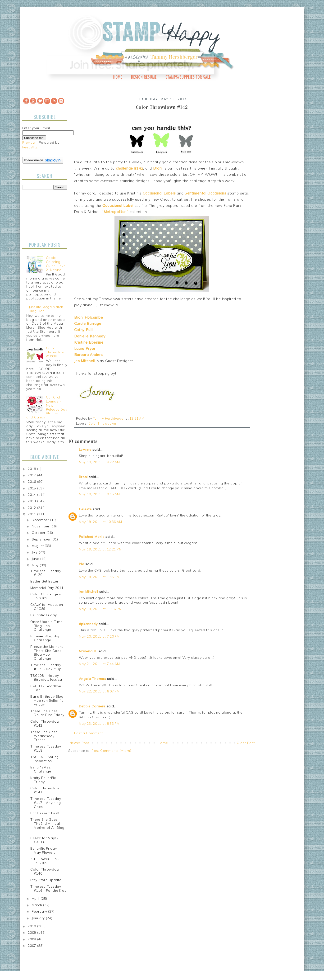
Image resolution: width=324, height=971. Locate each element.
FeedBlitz (30, 147)
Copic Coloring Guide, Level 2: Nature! (56, 264)
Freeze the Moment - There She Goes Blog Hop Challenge (47, 652)
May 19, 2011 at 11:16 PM (100, 609)
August (38, 546)
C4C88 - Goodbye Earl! (45, 688)
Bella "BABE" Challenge (41, 769)
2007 (32, 945)
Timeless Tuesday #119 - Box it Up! (46, 667)
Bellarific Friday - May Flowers (44, 850)
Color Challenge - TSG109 (45, 596)
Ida (81, 564)
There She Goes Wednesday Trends (44, 736)
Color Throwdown (102, 423)
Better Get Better (44, 581)
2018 (32, 469)
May (36, 565)
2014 (32, 495)
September (42, 539)
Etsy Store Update (45, 880)
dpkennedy (88, 624)
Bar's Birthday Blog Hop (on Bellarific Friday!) (46, 700)
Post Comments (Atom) (111, 750)
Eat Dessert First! (44, 813)
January (39, 918)
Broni (83, 477)
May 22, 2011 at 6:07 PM (99, 691)
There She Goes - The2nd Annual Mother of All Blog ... (47, 825)
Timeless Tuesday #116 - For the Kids (48, 888)
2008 (32, 939)
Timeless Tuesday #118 (45, 748)
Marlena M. (88, 651)
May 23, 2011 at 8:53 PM (99, 723)
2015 (32, 488)
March (37, 905)
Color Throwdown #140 (46, 871)
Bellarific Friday (43, 615)
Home (118, 77)
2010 (32, 926)
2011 (32, 514)
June (36, 559)
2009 (32, 932)
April (36, 898)
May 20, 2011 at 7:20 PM (99, 636)
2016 (32, 481)
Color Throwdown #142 (46, 723)
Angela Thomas (92, 679)
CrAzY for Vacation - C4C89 (48, 606)
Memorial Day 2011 (46, 588)
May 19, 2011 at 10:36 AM (100, 522)
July (35, 552)
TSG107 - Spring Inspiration (44, 759)
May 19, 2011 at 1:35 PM (99, 577)
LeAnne (85, 449)
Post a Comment (88, 733)
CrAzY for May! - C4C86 (44, 840)
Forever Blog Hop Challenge (45, 638)
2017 (32, 475)
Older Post (246, 743)
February (40, 911)
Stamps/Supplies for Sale (188, 77)
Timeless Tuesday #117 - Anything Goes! (45, 802)
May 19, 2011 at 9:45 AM (99, 494)
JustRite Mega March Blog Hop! (46, 309)
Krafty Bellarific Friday (43, 780)
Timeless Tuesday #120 (45, 573)
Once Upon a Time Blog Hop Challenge (46, 626)
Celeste (85, 509)
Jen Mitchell (88, 591)
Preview (29, 142)
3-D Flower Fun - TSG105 (44, 861)
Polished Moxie (92, 537)
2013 (32, 501)
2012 (32, 508)
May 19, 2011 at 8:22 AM (99, 462)
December (41, 520)
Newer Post (79, 743)
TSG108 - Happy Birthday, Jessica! (46, 677)
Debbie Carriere (92, 706)
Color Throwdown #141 (46, 790)
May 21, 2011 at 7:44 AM (99, 664)
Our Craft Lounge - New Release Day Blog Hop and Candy (46, 407)
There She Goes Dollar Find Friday (47, 713)
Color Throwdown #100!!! (56, 352)
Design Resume (144, 77)
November (41, 526)
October (39, 532)
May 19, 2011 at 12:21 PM (100, 549)
